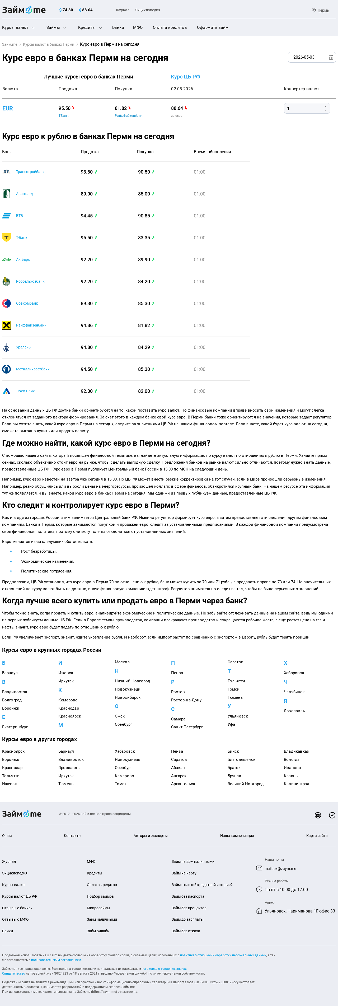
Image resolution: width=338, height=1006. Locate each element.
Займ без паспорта (189, 896)
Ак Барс (24, 259)
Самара (178, 719)
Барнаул (10, 672)
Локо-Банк (26, 391)
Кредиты (90, 27)
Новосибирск (128, 697)
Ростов (178, 692)
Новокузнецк (127, 689)
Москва (122, 662)
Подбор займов (101, 896)
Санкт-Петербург (187, 727)
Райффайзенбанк (128, 116)
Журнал (122, 10)
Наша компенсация (236, 835)
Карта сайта (316, 835)
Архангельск (183, 783)
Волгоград (12, 700)
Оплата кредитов (170, 27)
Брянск (234, 776)
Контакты (72, 835)
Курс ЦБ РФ (185, 76)
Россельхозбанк (32, 281)
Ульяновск (238, 716)
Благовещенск (241, 759)
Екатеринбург (15, 727)
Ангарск (178, 776)
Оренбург (123, 724)
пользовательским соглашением (56, 960)
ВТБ (20, 215)
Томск (234, 689)
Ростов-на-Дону (186, 700)
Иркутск (66, 681)
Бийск (233, 751)
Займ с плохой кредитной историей (205, 884)
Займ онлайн (99, 931)
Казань (291, 776)
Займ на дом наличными (195, 861)
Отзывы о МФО (16, 919)
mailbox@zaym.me (283, 868)
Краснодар (68, 708)
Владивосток (14, 692)
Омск (120, 716)
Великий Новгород (246, 783)
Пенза (177, 672)
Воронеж (10, 708)
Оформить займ (213, 27)
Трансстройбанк (32, 171)
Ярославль (294, 711)
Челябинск (294, 692)
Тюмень (235, 697)
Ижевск (65, 672)
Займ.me (11, 44)
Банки (118, 27)
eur (8, 108)
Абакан (178, 767)
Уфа (231, 724)
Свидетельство (13, 973)
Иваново (292, 767)
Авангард (25, 193)
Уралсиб (24, 347)
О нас (7, 835)
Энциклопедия (147, 10)
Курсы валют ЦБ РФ (21, 896)
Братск (234, 767)
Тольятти (236, 681)
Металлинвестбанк (35, 369)
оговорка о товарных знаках (165, 969)
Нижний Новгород (132, 681)
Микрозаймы (99, 908)
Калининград (296, 783)
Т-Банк (64, 116)
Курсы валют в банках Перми (54, 44)
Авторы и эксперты (149, 835)
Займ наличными (103, 919)
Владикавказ (296, 751)
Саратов (235, 662)
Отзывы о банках (18, 908)
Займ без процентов (191, 908)
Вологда (291, 759)
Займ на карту (185, 873)
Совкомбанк (28, 303)
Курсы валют (18, 27)
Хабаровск (294, 672)
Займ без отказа (187, 931)
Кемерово (68, 700)
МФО (138, 27)
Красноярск (69, 716)
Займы (56, 27)
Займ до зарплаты (189, 919)
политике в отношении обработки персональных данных (223, 955)
